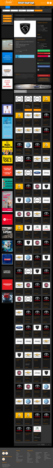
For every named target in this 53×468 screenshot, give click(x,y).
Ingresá (7, 15)
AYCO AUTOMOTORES (37, 435)
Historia (17, 456)
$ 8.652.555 (18, 394)
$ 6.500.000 (27, 278)
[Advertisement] (7, 32)
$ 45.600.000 (36, 348)
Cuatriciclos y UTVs (29, 456)
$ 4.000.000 (45, 109)
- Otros (45, 457)
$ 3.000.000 (18, 438)
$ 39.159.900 (36, 166)
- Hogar (45, 451)
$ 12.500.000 (36, 365)
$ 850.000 (45, 320)
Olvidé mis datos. (7, 23)
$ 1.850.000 (18, 236)
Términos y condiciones (19, 454)
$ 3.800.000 (36, 153)
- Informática (46, 450)
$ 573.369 (36, 109)
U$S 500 (26, 365)
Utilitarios (28, 451)
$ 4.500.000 (45, 124)
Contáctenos (18, 460)
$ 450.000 (27, 334)
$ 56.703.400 (27, 348)
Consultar (27, 109)
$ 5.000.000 (45, 194)
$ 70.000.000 (18, 348)
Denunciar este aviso (43, 75)
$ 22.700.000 (18, 278)
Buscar (38, 10)
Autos (28, 450)
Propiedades (37, 451)
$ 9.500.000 (36, 394)
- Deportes (45, 454)
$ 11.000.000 (27, 153)
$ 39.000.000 (36, 421)
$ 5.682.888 (36, 379)
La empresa (17, 451)
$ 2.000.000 (18, 166)
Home (17, 450)
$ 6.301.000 (45, 166)
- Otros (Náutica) (38, 456)
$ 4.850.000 (27, 320)
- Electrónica (37, 460)
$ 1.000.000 (18, 421)
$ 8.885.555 (45, 379)
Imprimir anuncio (41, 70)
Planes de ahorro (29, 457)
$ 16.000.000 (27, 236)
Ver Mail (41, 47)
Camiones (28, 454)
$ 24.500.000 (36, 180)
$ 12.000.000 (18, 180)
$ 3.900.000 (27, 221)
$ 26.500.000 (45, 348)
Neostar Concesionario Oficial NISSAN (27, 106)
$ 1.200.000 (18, 334)
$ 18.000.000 (45, 180)
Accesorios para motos (39, 450)
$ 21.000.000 (27, 292)
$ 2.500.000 (45, 334)
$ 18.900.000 (36, 124)
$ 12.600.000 (18, 251)
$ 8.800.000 (27, 194)
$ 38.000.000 (36, 320)
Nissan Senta (36, 107)
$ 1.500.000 (27, 180)
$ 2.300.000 (36, 139)
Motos (28, 455)
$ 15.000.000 (27, 124)
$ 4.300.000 (45, 264)
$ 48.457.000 (18, 153)
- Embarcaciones (38, 454)
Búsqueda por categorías (19, 457)
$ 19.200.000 (18, 139)
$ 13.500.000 (45, 236)
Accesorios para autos (30, 460)
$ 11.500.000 (36, 334)
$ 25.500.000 (18, 264)
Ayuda (17, 455)
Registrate (7, 18)
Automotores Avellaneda (27, 363)
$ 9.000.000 (27, 394)
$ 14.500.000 (36, 251)
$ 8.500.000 (18, 320)
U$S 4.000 (18, 365)
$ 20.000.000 (18, 124)
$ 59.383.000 (45, 139)
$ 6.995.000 (18, 109)
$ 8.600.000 (18, 194)
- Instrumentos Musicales (47, 456)
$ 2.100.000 (36, 292)
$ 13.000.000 (27, 166)
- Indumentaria (46, 455)
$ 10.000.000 (27, 264)
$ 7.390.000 (27, 251)
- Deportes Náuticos (38, 455)
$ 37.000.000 (18, 221)
